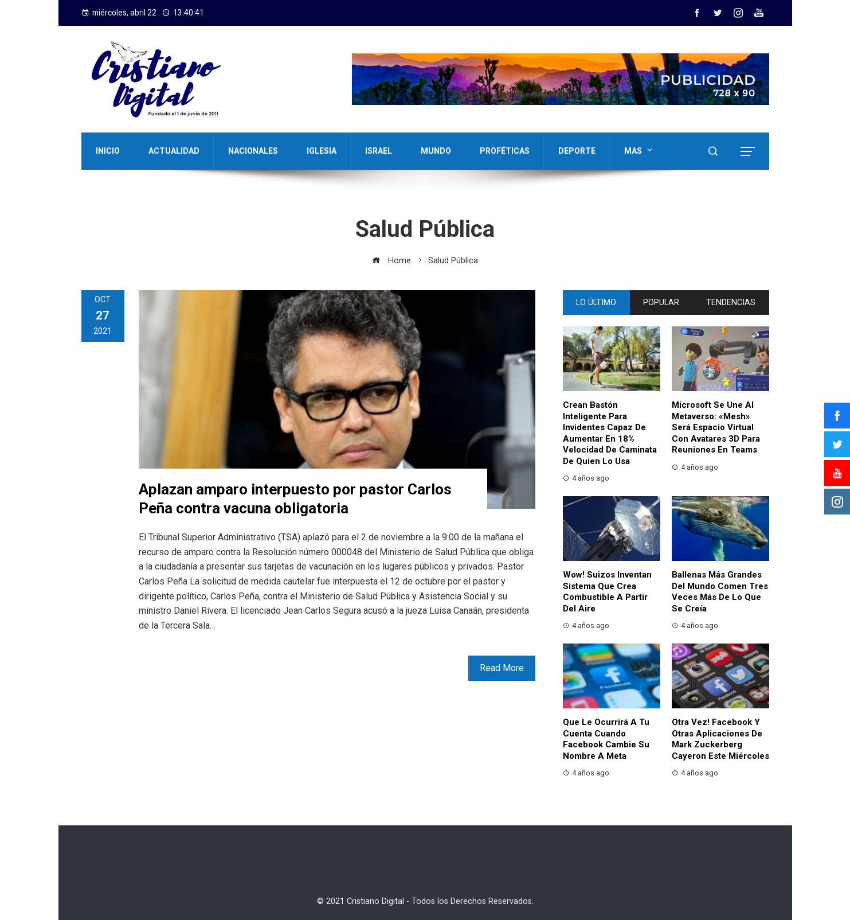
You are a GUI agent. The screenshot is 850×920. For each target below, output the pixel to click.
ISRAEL (378, 150)
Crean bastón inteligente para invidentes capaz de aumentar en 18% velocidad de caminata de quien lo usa (610, 433)
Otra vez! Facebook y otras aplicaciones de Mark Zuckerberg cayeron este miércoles (720, 739)
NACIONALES (253, 150)
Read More (502, 667)
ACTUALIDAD (173, 150)
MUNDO (436, 150)
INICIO (108, 150)
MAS (639, 149)
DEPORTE (577, 150)
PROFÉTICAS (505, 150)
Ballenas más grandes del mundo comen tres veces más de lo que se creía (720, 592)
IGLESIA (321, 150)
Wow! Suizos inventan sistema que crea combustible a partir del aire (607, 592)
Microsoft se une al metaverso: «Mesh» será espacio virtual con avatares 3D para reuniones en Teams (716, 427)
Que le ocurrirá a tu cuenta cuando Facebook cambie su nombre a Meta (606, 739)
